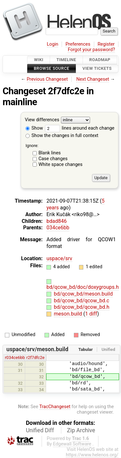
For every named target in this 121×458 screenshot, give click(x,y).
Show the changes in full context (61, 135)
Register (106, 44)
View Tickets (97, 68)
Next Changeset (92, 79)
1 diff (91, 314)
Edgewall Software (72, 444)
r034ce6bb (15, 357)
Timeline (66, 59)
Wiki (38, 59)
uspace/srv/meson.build (37, 349)
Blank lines (49, 153)
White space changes (60, 164)
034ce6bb (57, 227)
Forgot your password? (91, 49)
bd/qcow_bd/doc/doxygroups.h (82, 287)
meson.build (69, 314)
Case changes (52, 158)
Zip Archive (81, 430)
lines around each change (80, 128)
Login (52, 44)
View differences (42, 120)
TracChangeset (55, 406)
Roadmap (100, 59)
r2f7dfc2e (35, 357)
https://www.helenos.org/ (92, 455)
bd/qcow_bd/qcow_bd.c (81, 301)
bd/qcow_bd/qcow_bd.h (81, 307)
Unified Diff (40, 430)
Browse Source (51, 68)
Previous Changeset (47, 79)
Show (34, 128)
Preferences (78, 44)
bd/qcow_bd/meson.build (83, 294)
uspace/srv (59, 258)
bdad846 (56, 221)
